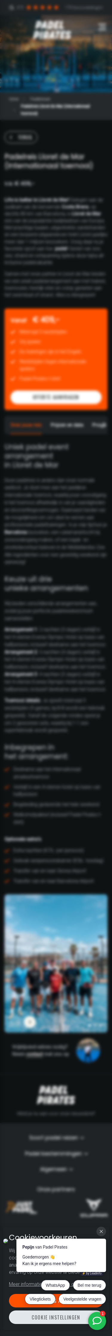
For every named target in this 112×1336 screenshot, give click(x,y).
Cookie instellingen (56, 1317)
